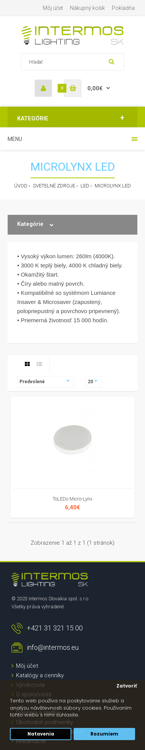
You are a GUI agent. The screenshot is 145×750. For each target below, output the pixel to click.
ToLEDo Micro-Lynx (72, 499)
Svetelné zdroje (53, 186)
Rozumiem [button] (104, 734)
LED (84, 186)
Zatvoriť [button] (126, 686)
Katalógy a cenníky (40, 675)
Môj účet (53, 8)
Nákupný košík (87, 8)
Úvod (20, 186)
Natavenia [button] (40, 734)
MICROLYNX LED (112, 186)
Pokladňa (123, 8)
